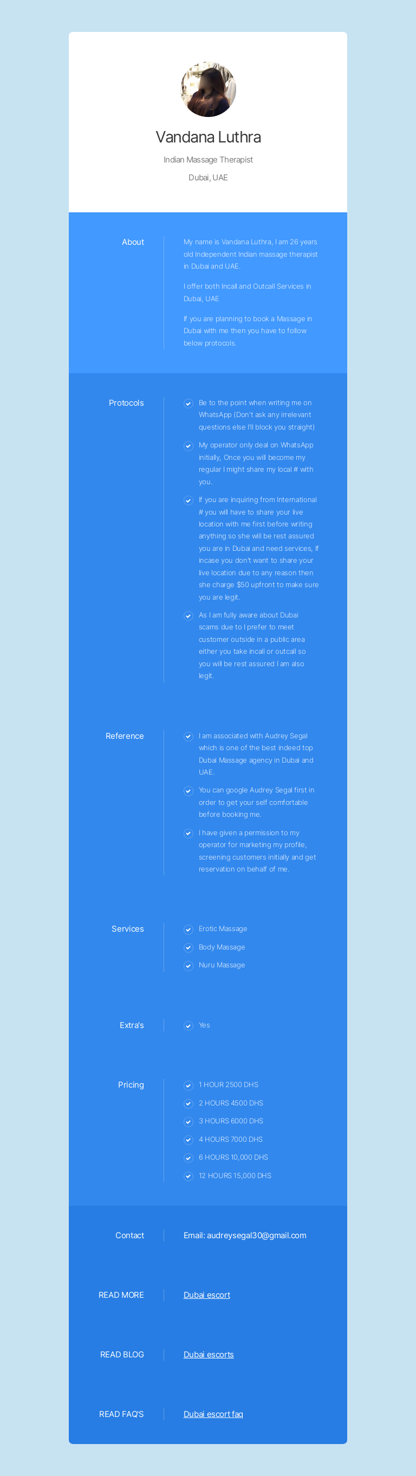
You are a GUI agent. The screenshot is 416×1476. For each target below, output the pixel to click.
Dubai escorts (209, 1355)
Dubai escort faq (213, 1414)
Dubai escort (207, 1295)
